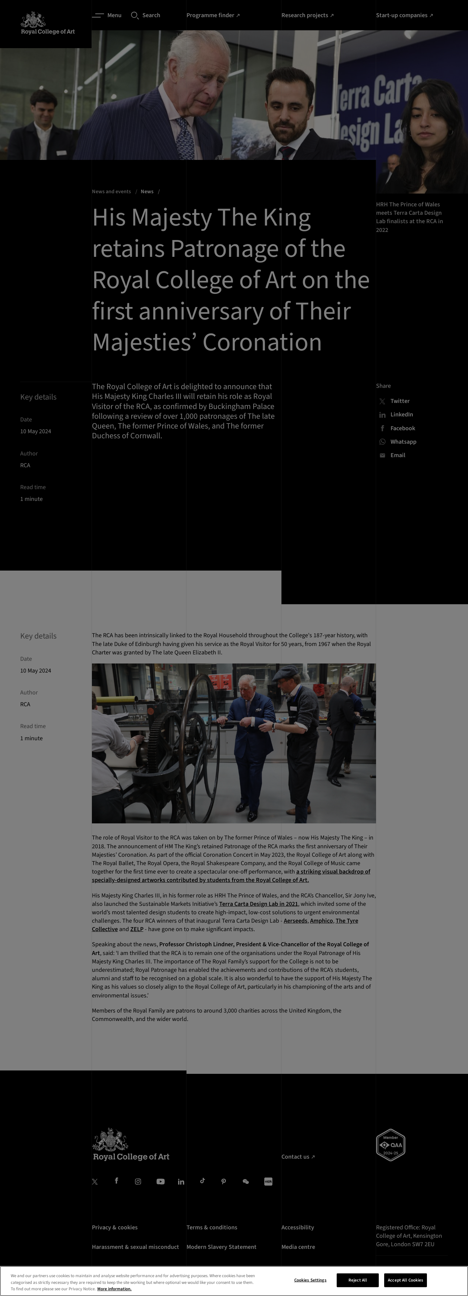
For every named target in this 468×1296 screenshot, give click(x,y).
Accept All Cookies (405, 1285)
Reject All (357, 1285)
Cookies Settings (310, 1285)
